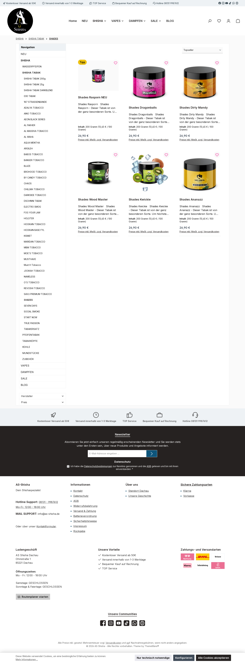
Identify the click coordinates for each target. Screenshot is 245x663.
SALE (24, 378)
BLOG (24, 385)
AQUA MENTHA (32, 142)
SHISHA (25, 60)
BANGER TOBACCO (34, 160)
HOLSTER (29, 218)
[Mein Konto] (228, 21)
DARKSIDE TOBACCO (35, 195)
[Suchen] (210, 21)
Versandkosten (113, 642)
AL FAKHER (29, 125)
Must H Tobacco (32, 265)
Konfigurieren (183, 657)
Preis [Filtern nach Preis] (42, 402)
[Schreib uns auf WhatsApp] (233, 3)
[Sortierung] (202, 50)
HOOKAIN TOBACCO (34, 224)
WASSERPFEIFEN (31, 66)
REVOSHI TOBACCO (34, 288)
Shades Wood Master (93, 199)
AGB (149, 466)
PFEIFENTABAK (31, 334)
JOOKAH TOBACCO (34, 270)
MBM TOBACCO (32, 247)
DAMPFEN (27, 372)
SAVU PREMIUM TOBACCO (38, 294)
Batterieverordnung (85, 516)
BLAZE (27, 166)
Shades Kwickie (140, 199)
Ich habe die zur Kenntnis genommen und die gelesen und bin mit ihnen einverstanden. (124, 467)
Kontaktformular (46, 526)
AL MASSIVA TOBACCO (36, 131)
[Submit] (151, 453)
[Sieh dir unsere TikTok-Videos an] (230, 3)
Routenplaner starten (33, 596)
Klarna (187, 490)
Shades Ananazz (191, 199)
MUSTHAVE (30, 259)
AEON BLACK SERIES (34, 119)
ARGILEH (28, 148)
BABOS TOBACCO (33, 154)
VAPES (25, 365)
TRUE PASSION (32, 323)
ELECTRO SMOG (32, 206)
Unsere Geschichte (139, 495)
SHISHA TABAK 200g (35, 78)
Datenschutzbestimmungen (98, 466)
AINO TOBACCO (32, 113)
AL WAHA (28, 136)
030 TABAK (30, 96)
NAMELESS (29, 276)
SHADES (28, 300)
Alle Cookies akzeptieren (213, 657)
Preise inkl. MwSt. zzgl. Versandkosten (98, 139)
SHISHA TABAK (31, 72)
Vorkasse (188, 495)
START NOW (30, 317)
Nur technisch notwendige (153, 657)
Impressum (80, 526)
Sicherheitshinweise (85, 521)
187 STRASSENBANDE (35, 102)
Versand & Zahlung (84, 511)
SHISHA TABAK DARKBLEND (38, 90)
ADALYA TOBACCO (34, 107)
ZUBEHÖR (28, 359)
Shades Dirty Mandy (194, 107)
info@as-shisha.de (48, 513)
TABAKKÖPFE (30, 340)
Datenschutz (80, 495)
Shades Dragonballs (143, 107)
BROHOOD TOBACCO (35, 171)
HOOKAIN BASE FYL (34, 230)
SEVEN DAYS (30, 305)
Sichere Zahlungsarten (196, 484)
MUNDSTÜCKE (30, 353)
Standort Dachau (138, 490)
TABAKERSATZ (31, 329)
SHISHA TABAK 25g (34, 84)
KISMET (28, 235)
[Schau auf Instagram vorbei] (223, 3)
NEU (23, 54)
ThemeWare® (152, 646)
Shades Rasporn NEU (92, 97)
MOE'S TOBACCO (33, 253)
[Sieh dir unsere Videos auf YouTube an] (226, 3)
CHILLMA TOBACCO (34, 189)
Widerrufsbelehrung (85, 506)
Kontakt (77, 490)
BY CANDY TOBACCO (35, 177)
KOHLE (26, 346)
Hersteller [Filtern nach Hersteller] (42, 396)
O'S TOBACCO (31, 282)
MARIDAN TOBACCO (34, 241)
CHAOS (28, 183)
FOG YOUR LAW (32, 212)
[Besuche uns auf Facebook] (219, 3)
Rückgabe (79, 531)
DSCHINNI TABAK (33, 201)
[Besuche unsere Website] (237, 3)
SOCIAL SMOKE (32, 311)
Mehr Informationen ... (27, 659)
